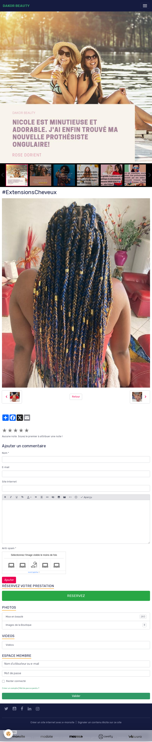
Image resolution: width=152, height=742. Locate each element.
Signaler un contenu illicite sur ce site (100, 722)
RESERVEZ (76, 596)
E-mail (5, 467)
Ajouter (9, 580)
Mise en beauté (76, 617)
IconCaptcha (33, 572)
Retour (76, 396)
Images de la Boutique (76, 625)
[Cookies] (8, 733)
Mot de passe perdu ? (29, 688)
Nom (4, 453)
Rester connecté (16, 681)
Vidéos (10, 645)
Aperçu (86, 497)
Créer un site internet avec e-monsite (52, 722)
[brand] (16, 5)
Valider (76, 696)
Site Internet (9, 481)
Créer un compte (10, 688)
